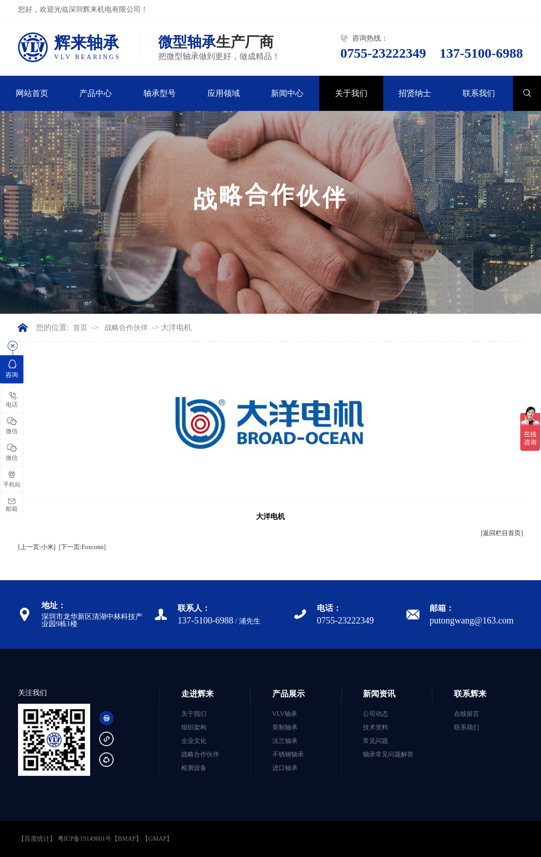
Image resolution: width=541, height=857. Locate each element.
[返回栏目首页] (502, 533)
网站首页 (32, 93)
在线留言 (466, 713)
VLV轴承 (285, 713)
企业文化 (193, 741)
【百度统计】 (37, 838)
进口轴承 (285, 768)
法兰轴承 (285, 741)
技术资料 (375, 727)
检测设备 (193, 768)
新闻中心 (287, 93)
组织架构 (193, 727)
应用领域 (223, 93)
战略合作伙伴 (126, 327)
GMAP (157, 838)
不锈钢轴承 (288, 754)
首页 (80, 327)
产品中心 (95, 93)
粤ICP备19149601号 (85, 838)
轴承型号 (159, 93)
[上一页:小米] (36, 547)
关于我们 (351, 93)
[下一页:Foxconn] (82, 547)
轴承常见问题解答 (388, 754)
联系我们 (479, 93)
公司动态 (375, 713)
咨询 (11, 368)
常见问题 (375, 741)
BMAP (127, 838)
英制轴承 (285, 727)
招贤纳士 (415, 93)
